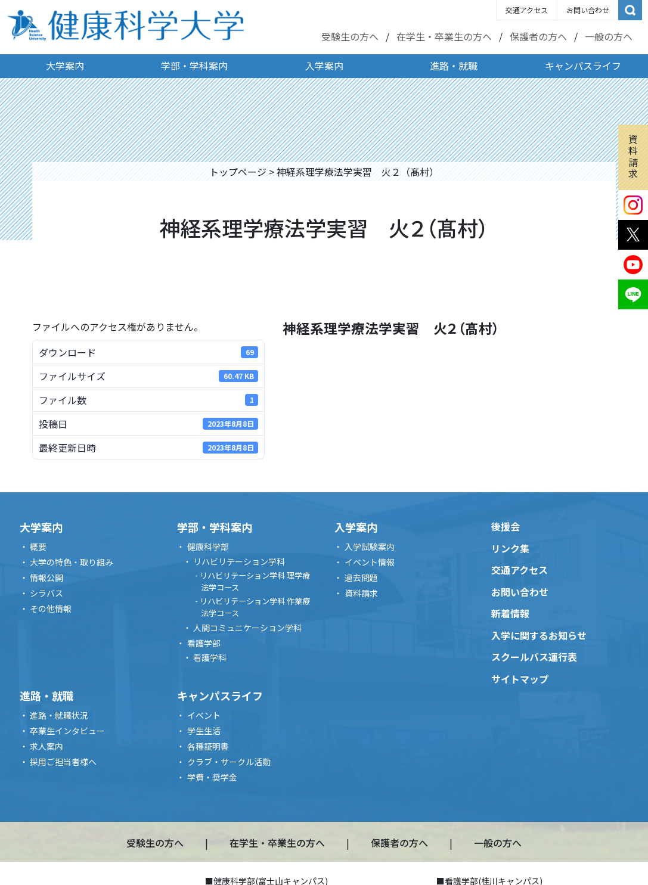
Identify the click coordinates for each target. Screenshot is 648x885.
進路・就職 (454, 65)
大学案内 (65, 65)
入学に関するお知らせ (539, 635)
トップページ (237, 171)
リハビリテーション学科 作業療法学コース (255, 607)
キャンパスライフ (583, 65)
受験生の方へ (350, 36)
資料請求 (633, 156)
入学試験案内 (370, 546)
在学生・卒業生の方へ (444, 36)
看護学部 (204, 643)
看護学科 (210, 657)
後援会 (505, 526)
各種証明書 (208, 746)
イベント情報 (370, 562)
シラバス (46, 593)
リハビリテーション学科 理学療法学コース (255, 581)
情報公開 (46, 577)
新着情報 (510, 613)
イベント (204, 715)
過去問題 (361, 577)
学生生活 (204, 731)
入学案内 (324, 65)
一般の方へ (609, 36)
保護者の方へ (538, 36)
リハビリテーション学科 (239, 561)
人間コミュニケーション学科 (247, 628)
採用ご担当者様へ (63, 762)
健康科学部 (208, 546)
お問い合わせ (587, 10)
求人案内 (46, 746)
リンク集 (510, 548)
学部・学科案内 (194, 65)
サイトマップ (519, 679)
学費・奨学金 (212, 777)
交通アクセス (527, 10)
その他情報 (51, 608)
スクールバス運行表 (534, 657)
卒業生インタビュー (67, 731)
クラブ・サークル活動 (229, 762)
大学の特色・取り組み (71, 562)
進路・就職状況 (59, 715)
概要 (38, 546)
